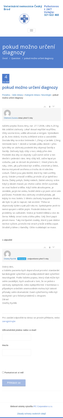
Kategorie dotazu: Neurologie (38, 95)
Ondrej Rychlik (10, 255)
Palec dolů (53, 107)
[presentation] (24, 364)
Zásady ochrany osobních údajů (31, 413)
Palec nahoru (44, 105)
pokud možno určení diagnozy (30, 87)
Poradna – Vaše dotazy (12, 95)
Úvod (5, 58)
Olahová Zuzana (11, 114)
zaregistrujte (9, 321)
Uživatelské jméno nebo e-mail (19, 329)
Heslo (5, 345)
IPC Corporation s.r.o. (43, 406)
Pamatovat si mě (13, 372)
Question (15, 58)
